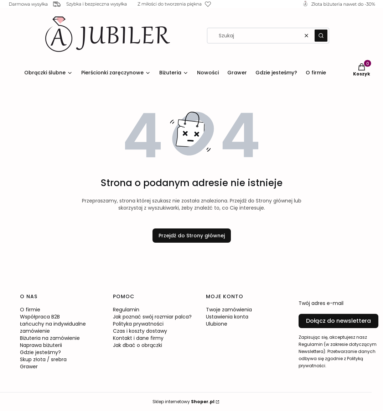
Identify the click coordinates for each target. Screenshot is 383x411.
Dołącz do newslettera (338, 321)
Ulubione (216, 323)
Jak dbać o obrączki (137, 345)
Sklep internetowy (183, 402)
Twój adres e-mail (321, 303)
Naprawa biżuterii (41, 345)
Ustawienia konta (227, 316)
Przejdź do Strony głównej (192, 235)
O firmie (30, 309)
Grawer (29, 366)
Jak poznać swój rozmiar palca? (152, 316)
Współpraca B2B (40, 316)
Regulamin (126, 309)
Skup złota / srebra (43, 359)
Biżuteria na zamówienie (50, 338)
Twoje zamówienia (229, 309)
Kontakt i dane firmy (138, 338)
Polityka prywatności (138, 323)
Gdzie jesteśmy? (40, 352)
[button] (321, 36)
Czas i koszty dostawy (140, 330)
